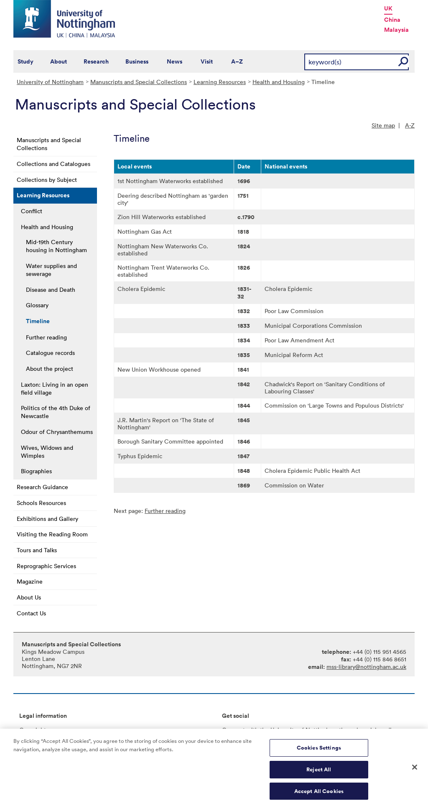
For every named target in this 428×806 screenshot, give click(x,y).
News (174, 61)
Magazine (30, 581)
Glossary (37, 305)
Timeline (38, 321)
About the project (49, 368)
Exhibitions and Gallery (47, 519)
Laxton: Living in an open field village (54, 388)
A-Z (410, 125)
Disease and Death (50, 289)
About (58, 61)
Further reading (46, 337)
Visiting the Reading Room (52, 534)
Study (25, 61)
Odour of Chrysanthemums (57, 432)
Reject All (318, 776)
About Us (29, 597)
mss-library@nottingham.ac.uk (366, 667)
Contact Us (31, 613)
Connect (233, 730)
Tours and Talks (37, 550)
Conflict (31, 211)
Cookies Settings (319, 754)
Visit (207, 61)
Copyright (32, 730)
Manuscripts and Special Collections (138, 82)
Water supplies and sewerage (51, 270)
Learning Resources (220, 82)
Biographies (36, 471)
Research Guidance (42, 487)
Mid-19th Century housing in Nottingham (56, 246)
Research (96, 61)
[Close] (414, 774)
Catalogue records (50, 353)
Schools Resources (41, 503)
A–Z (237, 61)
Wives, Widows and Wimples (47, 451)
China (392, 19)
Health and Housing (278, 82)
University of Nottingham (50, 82)
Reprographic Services (46, 566)
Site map (383, 125)
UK (388, 8)
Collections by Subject (47, 180)
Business (136, 61)
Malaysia (396, 30)
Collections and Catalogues (53, 164)
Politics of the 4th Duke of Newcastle (55, 412)
